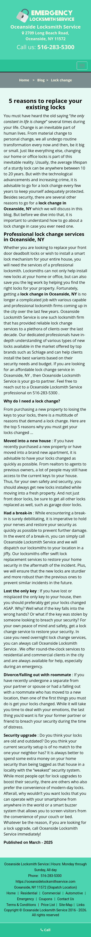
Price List (48, 905)
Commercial (51, 893)
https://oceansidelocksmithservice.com (45, 881)
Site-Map (66, 905)
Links (81, 905)
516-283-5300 (55, 47)
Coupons (45, 899)
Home (24, 80)
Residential (29, 893)
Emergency (25, 899)
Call (45, 930)
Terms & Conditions (21, 905)
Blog (41, 80)
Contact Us (65, 899)
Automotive (74, 893)
